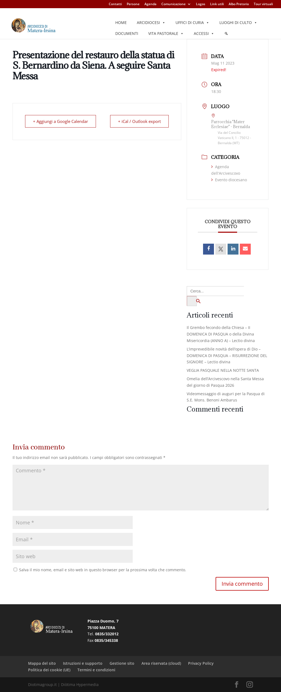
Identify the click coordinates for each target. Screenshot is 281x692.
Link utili (217, 4)
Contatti (115, 4)
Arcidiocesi (151, 22)
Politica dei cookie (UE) (49, 669)
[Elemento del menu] (226, 33)
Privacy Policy (201, 663)
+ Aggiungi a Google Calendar (60, 121)
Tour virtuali (263, 4)
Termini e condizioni (96, 669)
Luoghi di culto (238, 22)
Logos (200, 4)
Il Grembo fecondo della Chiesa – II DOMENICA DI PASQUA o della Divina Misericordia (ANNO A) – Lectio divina (221, 334)
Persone (133, 4)
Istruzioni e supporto (82, 663)
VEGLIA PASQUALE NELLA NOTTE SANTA (223, 370)
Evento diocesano (229, 179)
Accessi (204, 33)
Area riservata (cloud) (161, 663)
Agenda (150, 4)
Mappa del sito (42, 663)
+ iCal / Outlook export (139, 121)
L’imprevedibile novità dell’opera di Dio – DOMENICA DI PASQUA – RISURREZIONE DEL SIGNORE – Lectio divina (227, 355)
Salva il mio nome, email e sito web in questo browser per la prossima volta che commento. (102, 569)
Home (121, 22)
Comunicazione (173, 4)
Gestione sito (122, 663)
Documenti (126, 33)
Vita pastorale (166, 33)
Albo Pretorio (239, 4)
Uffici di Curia (192, 22)
